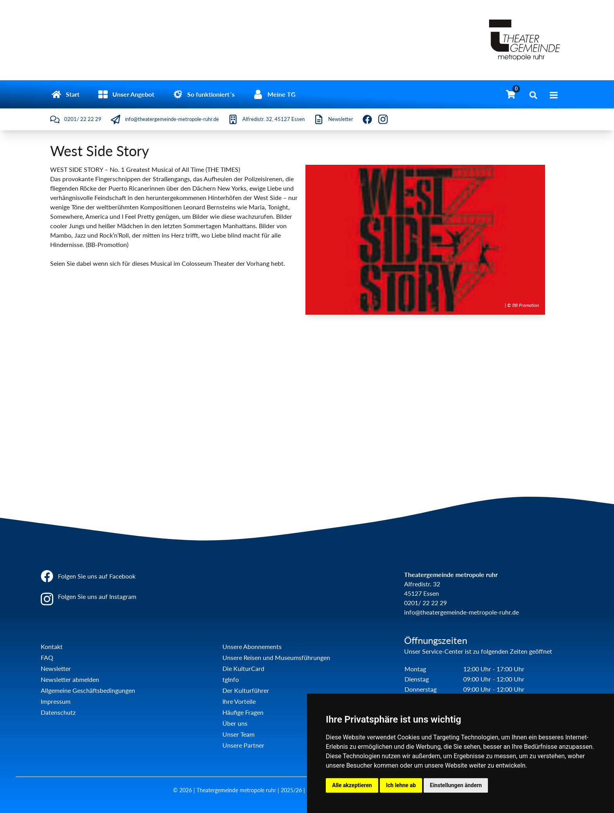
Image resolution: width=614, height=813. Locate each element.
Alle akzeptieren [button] (352, 785)
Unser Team (238, 734)
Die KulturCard (243, 668)
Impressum (55, 701)
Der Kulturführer (245, 690)
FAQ (47, 657)
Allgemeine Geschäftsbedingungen (88, 690)
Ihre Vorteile (239, 701)
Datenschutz (58, 712)
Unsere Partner (243, 745)
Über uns (234, 723)
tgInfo (230, 679)
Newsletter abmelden (70, 679)
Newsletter (56, 668)
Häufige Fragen (243, 712)
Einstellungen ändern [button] (456, 785)
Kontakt (52, 646)
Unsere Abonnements (252, 646)
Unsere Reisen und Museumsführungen (276, 657)
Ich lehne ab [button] (401, 785)
